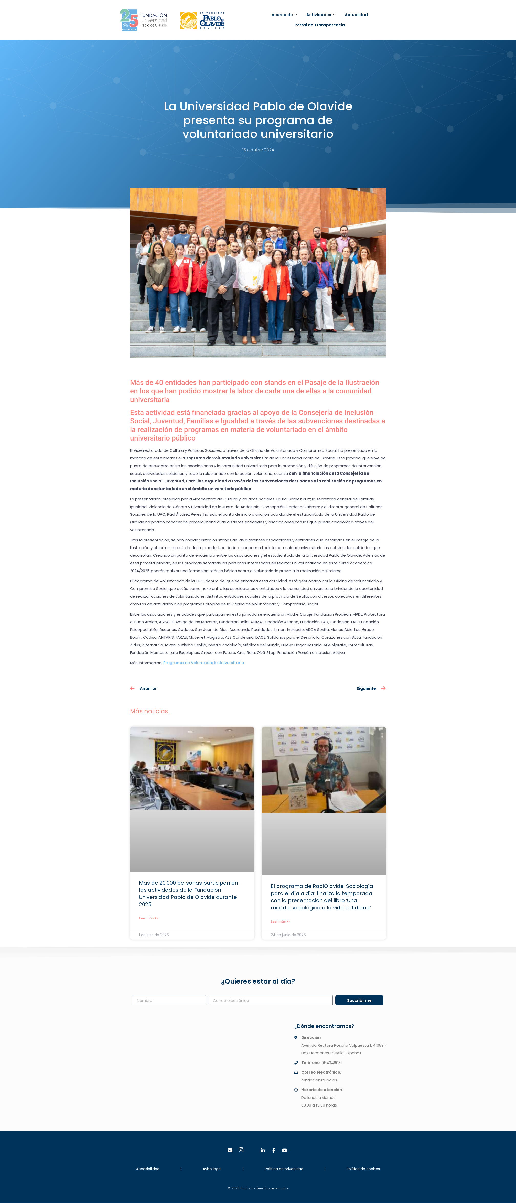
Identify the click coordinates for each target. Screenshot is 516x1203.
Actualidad (356, 14)
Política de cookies (363, 1169)
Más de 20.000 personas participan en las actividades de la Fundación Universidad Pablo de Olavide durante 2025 (188, 893)
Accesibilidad (147, 1169)
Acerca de (284, 15)
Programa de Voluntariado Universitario (203, 662)
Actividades (321, 15)
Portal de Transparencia (320, 25)
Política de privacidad (284, 1169)
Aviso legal (212, 1169)
